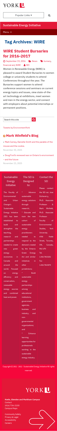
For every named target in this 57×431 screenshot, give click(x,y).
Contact (8, 402)
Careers (8, 423)
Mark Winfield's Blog (22, 135)
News (34, 61)
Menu (6, 32)
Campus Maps (11, 408)
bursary (47, 61)
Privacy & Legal (11, 417)
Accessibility (10, 420)
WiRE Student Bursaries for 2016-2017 (25, 54)
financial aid (9, 65)
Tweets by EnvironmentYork (16, 127)
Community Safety (13, 414)
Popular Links (23, 15)
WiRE (18, 65)
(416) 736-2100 (12, 405)
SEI (27, 65)
